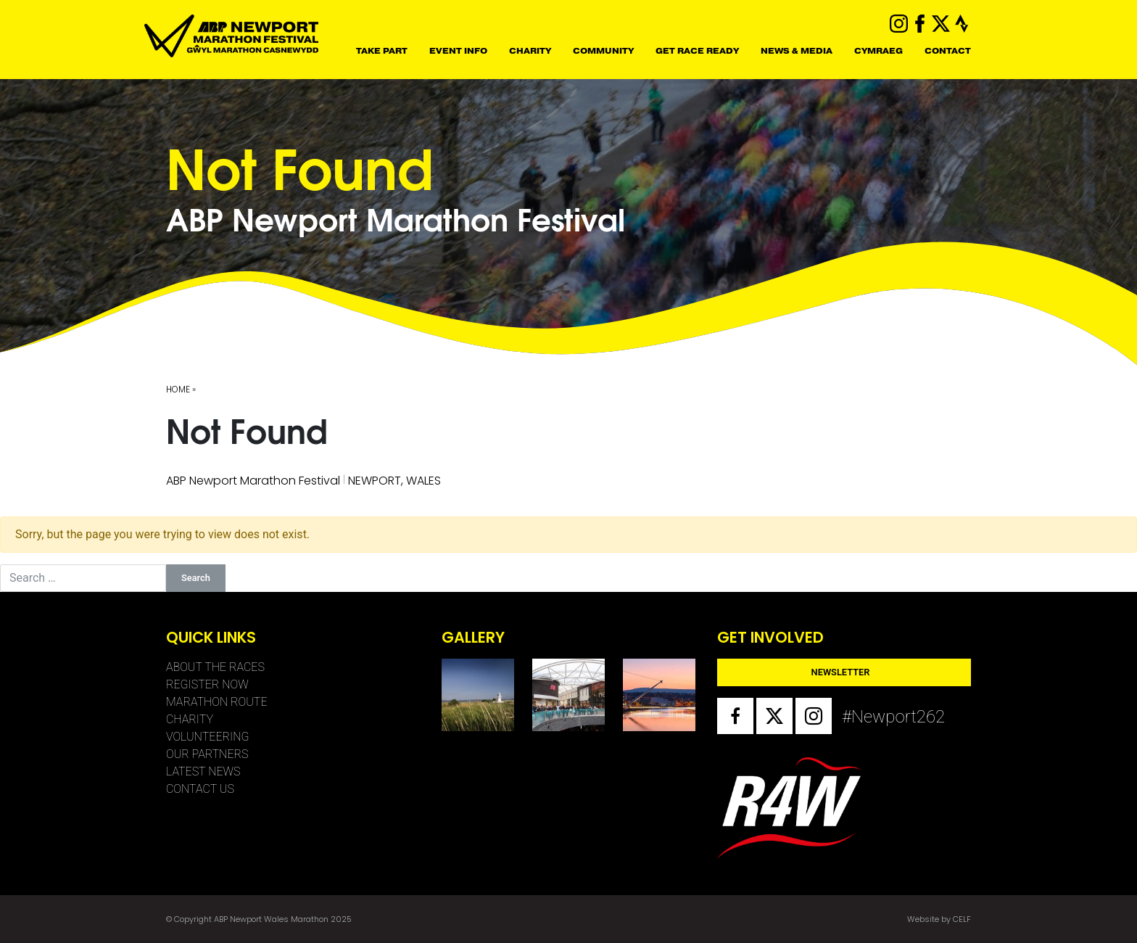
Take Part (382, 51)
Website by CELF (939, 919)
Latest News (203, 771)
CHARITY (530, 51)
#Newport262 (860, 717)
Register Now (207, 684)
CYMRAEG (878, 51)
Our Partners (207, 754)
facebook (920, 24)
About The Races (215, 667)
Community (603, 51)
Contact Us (200, 789)
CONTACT (948, 51)
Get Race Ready (697, 51)
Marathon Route (217, 702)
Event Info (458, 51)
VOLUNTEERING (207, 737)
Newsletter (840, 672)
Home (178, 389)
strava (962, 24)
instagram (899, 24)
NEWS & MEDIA (796, 51)
